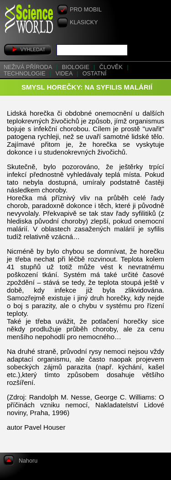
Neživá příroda (28, 67)
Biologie (76, 67)
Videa (65, 73)
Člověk (111, 67)
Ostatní (95, 73)
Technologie (25, 73)
